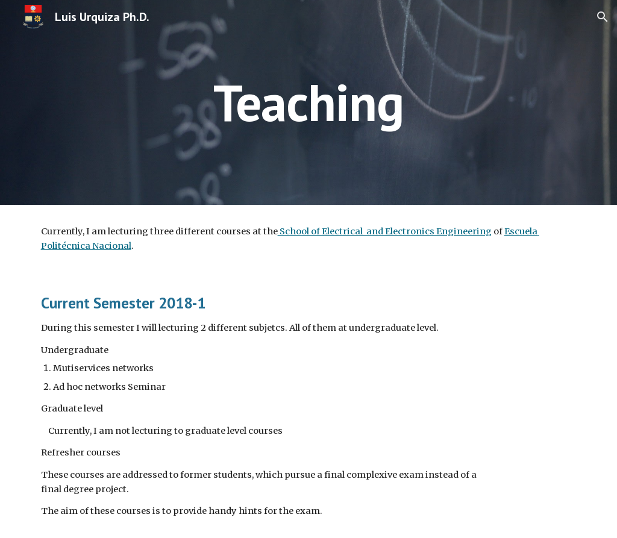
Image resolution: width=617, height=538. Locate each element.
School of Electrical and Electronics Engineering (385, 231)
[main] (308, 102)
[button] (602, 16)
